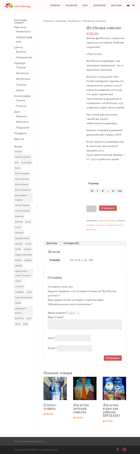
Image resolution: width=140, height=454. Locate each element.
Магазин (116, 6)
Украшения (24, 57)
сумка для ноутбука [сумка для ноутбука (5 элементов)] (23, 297)
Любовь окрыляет (95, 225)
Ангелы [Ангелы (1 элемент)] (18, 151)
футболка (91, 229)
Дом (17, 111)
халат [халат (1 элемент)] (29, 318)
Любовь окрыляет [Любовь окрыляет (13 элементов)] (23, 157)
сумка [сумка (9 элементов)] (29, 292)
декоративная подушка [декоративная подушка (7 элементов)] (21, 197)
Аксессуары (22, 95)
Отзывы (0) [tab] (71, 243)
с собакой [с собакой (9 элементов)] (19, 292)
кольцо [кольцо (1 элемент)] (18, 227)
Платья (21, 67)
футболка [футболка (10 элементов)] (19, 318)
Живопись (23, 31)
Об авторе (71, 6)
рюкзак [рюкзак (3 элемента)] (18, 260)
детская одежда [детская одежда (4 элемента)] (22, 205)
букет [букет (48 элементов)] (17, 168)
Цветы (18, 47)
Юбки (20, 90)
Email (52, 348)
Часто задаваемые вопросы (29, 441)
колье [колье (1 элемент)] (27, 222)
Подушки (22, 127)
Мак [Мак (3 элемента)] (16, 163)
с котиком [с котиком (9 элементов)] (19, 286)
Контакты (99, 6)
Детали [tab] (51, 243)
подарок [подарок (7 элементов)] (27, 249)
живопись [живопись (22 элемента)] (19, 216)
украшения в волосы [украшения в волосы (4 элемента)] (20, 310)
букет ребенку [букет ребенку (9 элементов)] (21, 184)
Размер (93, 183)
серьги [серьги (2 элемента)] (18, 281)
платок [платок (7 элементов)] (28, 244)
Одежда (61, 20)
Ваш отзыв (56, 317)
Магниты (22, 121)
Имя (51, 338)
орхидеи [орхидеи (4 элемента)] (18, 244)
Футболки (74, 20)
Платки (21, 106)
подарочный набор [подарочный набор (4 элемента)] (23, 255)
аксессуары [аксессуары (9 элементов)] (26, 163)
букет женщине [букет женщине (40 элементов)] (22, 173)
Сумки (20, 100)
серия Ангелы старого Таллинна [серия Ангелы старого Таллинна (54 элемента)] (23, 273)
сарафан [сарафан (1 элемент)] (28, 260)
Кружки (21, 116)
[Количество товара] (91, 208)
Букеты (21, 51)
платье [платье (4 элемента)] (18, 249)
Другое (19, 139)
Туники (21, 84)
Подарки (20, 133)
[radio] (92, 191)
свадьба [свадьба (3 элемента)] (18, 266)
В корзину (107, 208)
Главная (55, 6)
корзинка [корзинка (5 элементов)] (19, 233)
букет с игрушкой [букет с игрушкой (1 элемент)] (22, 190)
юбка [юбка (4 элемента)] (25, 324)
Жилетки (22, 73)
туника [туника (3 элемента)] (18, 303)
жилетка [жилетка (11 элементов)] (19, 222)
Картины (20, 27)
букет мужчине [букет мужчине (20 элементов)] (22, 179)
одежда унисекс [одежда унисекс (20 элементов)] (22, 238)
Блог (85, 6)
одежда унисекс (114, 225)
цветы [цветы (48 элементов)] (17, 324)
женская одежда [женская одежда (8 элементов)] (22, 211)
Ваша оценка (58, 312)
